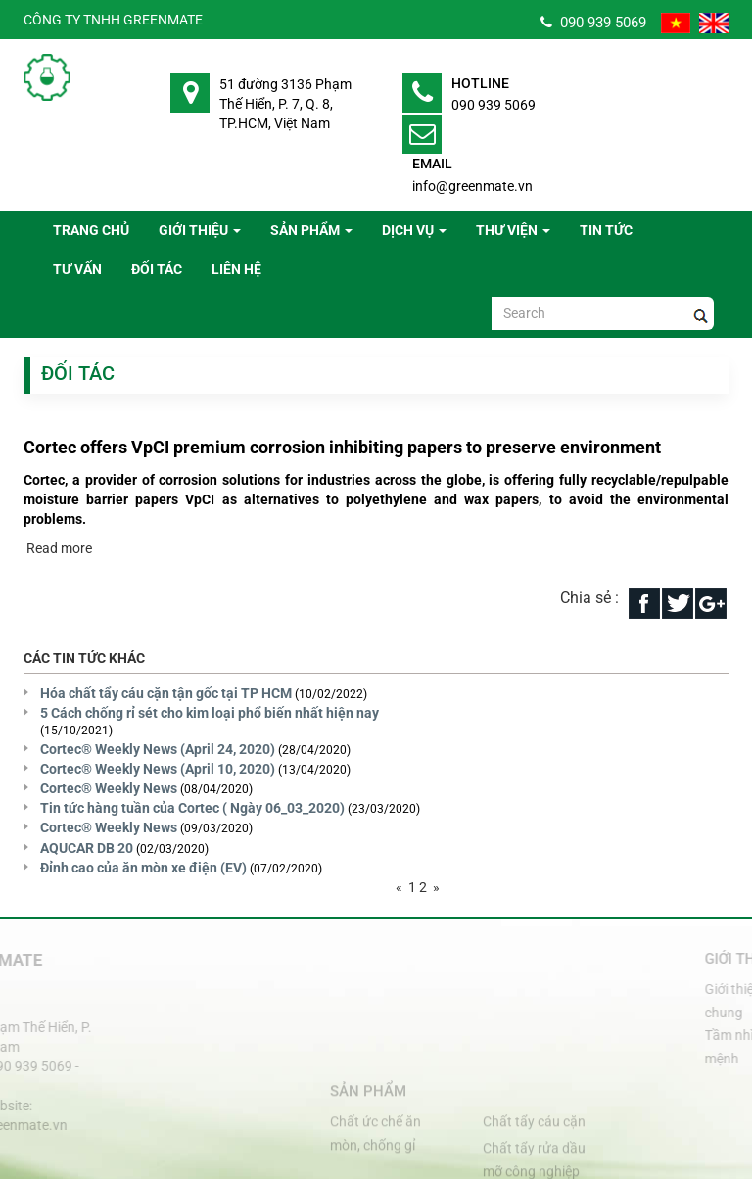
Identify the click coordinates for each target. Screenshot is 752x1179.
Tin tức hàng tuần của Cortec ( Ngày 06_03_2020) (192, 808)
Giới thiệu (200, 230)
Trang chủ (91, 230)
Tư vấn (77, 269)
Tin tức (606, 230)
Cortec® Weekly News (108, 788)
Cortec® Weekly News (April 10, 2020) (157, 769)
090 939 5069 (593, 22)
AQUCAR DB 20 (86, 848)
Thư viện (513, 230)
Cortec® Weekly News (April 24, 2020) (157, 749)
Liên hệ (236, 269)
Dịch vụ (414, 230)
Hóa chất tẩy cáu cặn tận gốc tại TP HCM (166, 693)
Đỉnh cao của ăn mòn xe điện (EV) (143, 867)
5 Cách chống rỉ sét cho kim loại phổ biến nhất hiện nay (209, 713)
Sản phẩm (311, 230)
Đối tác (156, 269)
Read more (58, 548)
